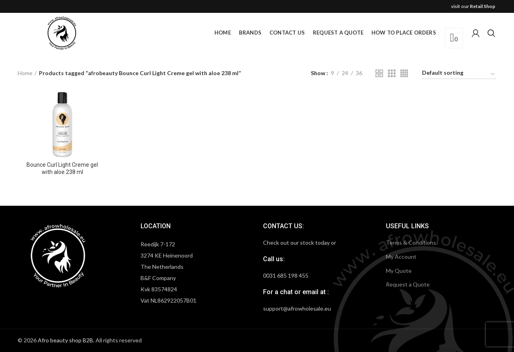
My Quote (399, 270)
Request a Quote (408, 284)
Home (25, 73)
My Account (401, 256)
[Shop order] (458, 74)
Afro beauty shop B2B (65, 340)
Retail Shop (482, 6)
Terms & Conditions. (411, 242)
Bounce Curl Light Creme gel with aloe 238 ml (62, 168)
